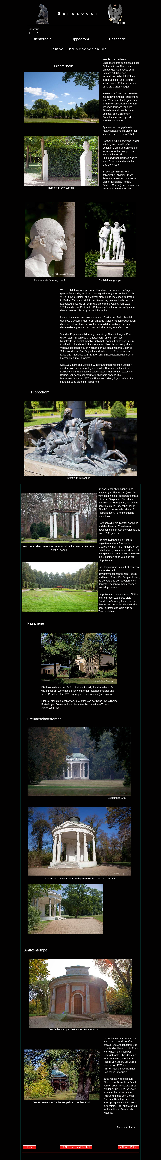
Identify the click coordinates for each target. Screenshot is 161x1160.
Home (29, 1147)
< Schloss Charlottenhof (76, 1147)
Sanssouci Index (126, 1126)
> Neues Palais (128, 1147)
